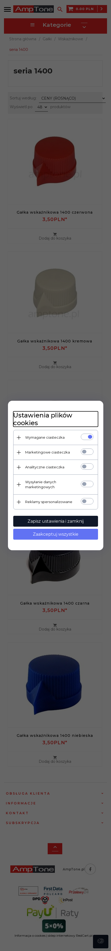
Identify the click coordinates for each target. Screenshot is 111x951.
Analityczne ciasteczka (44, 467)
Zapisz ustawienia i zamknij (56, 521)
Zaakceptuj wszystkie (55, 534)
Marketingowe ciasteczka (47, 452)
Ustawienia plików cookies (42, 419)
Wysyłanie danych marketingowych (40, 484)
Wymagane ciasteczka (45, 437)
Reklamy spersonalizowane (48, 502)
